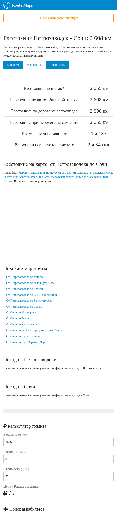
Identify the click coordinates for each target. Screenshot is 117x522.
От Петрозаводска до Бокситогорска (29, 300)
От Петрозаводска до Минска (25, 277)
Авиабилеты (57, 64)
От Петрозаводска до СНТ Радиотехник (31, 294)
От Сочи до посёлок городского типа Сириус (34, 330)
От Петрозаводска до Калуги (24, 288)
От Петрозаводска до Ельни (24, 306)
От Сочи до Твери (17, 318)
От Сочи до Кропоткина (21, 324)
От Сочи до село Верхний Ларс (26, 342)
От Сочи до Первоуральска (23, 336)
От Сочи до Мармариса (21, 312)
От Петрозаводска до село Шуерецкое (30, 283)
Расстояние (34, 64)
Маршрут (13, 64)
